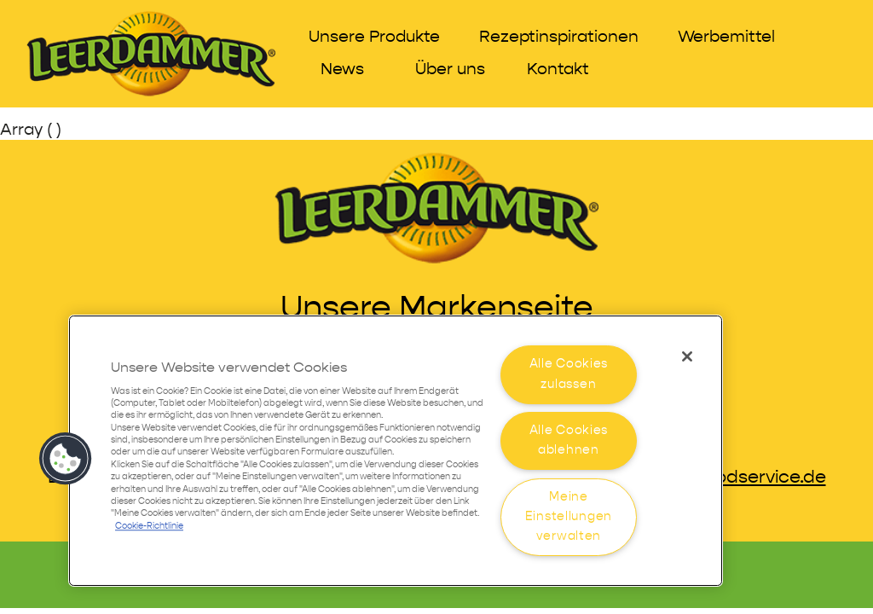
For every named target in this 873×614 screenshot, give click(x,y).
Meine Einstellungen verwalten (568, 516)
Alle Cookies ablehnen (569, 440)
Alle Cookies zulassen (569, 374)
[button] (65, 459)
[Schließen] (687, 356)
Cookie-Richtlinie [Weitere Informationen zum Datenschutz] (149, 526)
